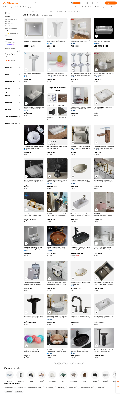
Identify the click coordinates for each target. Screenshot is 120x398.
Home (24, 11)
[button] (72, 3)
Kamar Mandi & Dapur (49, 11)
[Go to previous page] (55, 363)
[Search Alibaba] (46, 3)
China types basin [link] (75, 11)
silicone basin (100, 387)
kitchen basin (60, 387)
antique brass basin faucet (34, 387)
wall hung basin (48, 387)
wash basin (20, 387)
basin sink (8, 391)
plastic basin (18, 391)
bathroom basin (71, 387)
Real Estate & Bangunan (35, 11)
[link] (118, 382)
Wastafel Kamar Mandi (62, 11)
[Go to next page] (82, 363)
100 (79, 363)
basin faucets (9, 387)
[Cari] (76, 3)
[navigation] (12, 188)
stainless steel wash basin (86, 387)
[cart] (92, 3)
